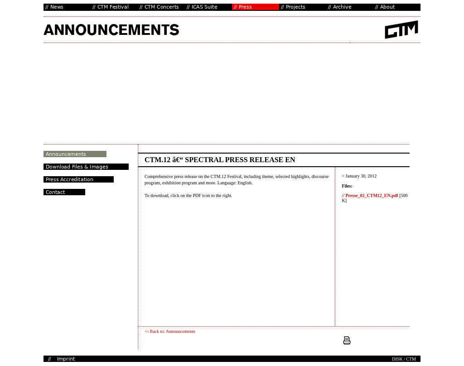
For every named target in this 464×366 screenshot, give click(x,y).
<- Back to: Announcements (170, 331)
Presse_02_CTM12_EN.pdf (371, 195)
